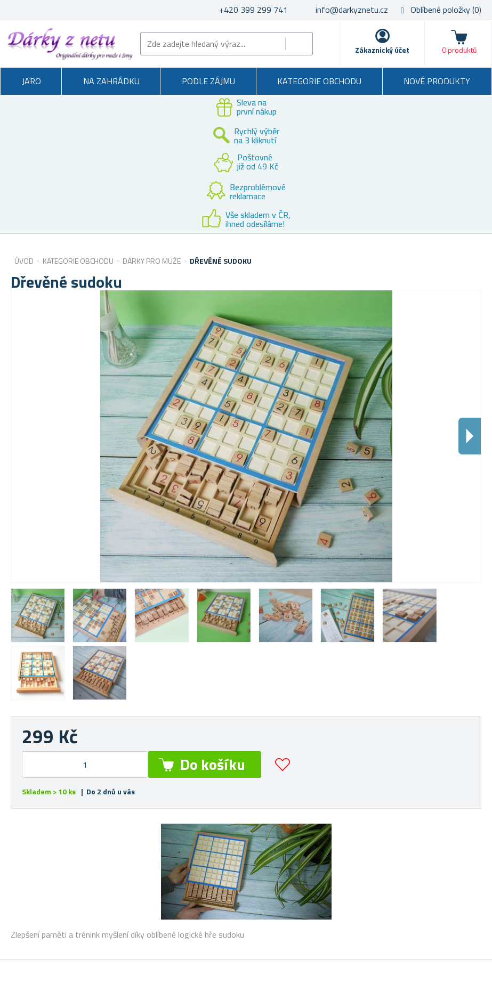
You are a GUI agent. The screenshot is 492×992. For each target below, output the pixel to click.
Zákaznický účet (382, 49)
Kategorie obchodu (319, 81)
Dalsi (469, 436)
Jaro (31, 81)
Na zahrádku (111, 81)
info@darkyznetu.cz (352, 9)
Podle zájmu (208, 81)
